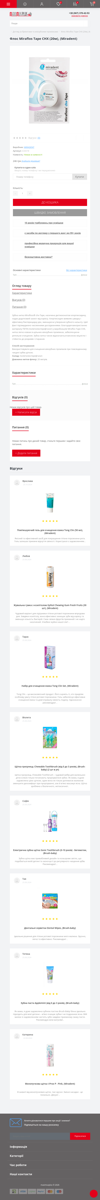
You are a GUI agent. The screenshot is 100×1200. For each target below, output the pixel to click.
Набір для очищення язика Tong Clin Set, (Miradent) (50, 685)
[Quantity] (22, 193)
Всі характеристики (76, 270)
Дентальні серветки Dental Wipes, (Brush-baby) (50, 927)
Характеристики (22, 293)
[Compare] (86, 137)
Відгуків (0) (18, 300)
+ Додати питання (26, 453)
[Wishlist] (79, 137)
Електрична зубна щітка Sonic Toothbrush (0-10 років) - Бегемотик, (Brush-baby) (50, 852)
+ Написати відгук (26, 412)
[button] (41, 4)
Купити (79, 176)
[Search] (86, 23)
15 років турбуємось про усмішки (44, 222)
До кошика (50, 202)
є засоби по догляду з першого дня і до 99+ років (53, 233)
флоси (85, 383)
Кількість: (18, 188)
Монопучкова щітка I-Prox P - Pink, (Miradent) (50, 1083)
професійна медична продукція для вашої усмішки (49, 245)
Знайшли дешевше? (31, 161)
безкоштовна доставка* (39, 256)
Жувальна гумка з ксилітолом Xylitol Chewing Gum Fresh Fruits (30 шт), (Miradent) (50, 607)
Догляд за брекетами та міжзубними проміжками (35, 31)
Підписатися (80, 1136)
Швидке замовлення (50, 212)
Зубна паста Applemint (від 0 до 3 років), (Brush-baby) (50, 1002)
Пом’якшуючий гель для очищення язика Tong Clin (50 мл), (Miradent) (50, 532)
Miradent (29, 147)
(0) (39, 137)
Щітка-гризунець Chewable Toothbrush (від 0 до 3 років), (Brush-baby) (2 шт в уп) (50, 768)
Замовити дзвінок (79, 15)
